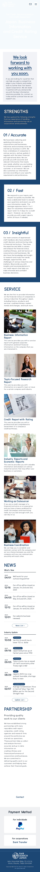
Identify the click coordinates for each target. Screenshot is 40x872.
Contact (20, 797)
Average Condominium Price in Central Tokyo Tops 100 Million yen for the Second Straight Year (24, 690)
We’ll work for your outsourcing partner (21, 577)
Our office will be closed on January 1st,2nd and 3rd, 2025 (24, 587)
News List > (20, 625)
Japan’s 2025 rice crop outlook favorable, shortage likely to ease (24, 676)
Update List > (20, 700)
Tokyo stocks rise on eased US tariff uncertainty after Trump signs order (24, 663)
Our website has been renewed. (21, 617)
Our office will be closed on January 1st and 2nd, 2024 (24, 607)
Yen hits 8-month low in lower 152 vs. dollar (22, 641)
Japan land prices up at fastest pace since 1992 (22, 651)
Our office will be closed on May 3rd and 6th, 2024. (24, 597)
